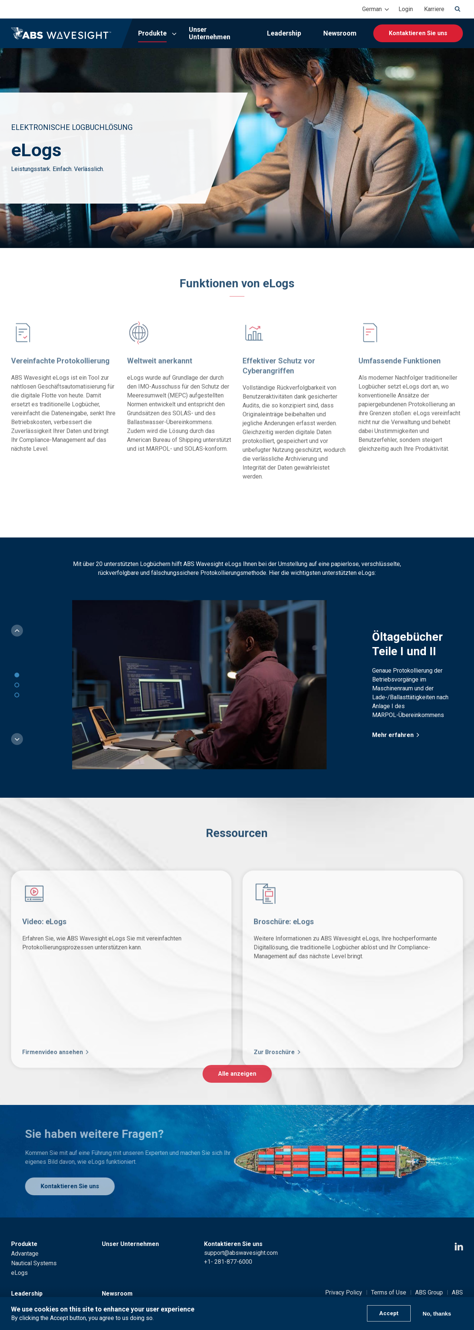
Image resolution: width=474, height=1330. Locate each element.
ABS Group (429, 1292)
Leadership (284, 33)
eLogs (19, 1272)
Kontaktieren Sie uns (418, 33)
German (372, 9)
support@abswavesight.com (241, 1252)
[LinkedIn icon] (459, 1247)
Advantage (25, 1253)
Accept (388, 1313)
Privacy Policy (343, 1292)
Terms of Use (388, 1292)
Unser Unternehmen (209, 33)
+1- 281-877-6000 (228, 1261)
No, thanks (437, 1313)
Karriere (434, 9)
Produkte (152, 33)
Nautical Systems (34, 1263)
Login (405, 9)
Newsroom (340, 33)
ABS (457, 1292)
